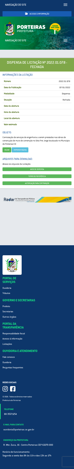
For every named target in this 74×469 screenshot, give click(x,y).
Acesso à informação (37, 13)
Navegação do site (15, 5)
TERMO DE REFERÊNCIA (37, 176)
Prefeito (6, 306)
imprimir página (20, 150)
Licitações (7, 344)
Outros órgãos (9, 316)
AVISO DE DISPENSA (37, 169)
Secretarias (8, 311)
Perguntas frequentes (13, 367)
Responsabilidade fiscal (14, 333)
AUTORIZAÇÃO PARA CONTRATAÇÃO (37, 183)
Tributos (6, 293)
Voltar (6, 150)
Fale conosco (9, 357)
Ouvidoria (7, 288)
